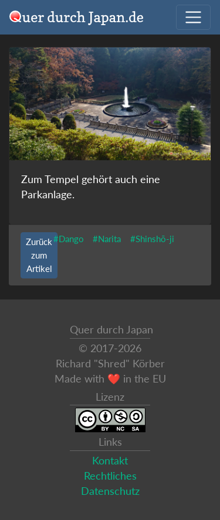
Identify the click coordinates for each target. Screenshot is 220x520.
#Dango (68, 238)
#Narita (107, 238)
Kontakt (110, 460)
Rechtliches (110, 476)
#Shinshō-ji (152, 238)
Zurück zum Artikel (39, 255)
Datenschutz (110, 491)
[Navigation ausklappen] (193, 17)
